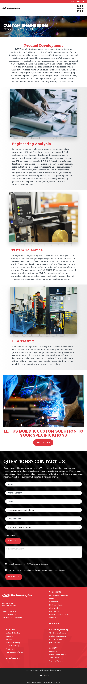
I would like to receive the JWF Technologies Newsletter (27, 564)
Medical (9, 639)
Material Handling (13, 642)
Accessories (53, 618)
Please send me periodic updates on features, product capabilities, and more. (35, 570)
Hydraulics (53, 598)
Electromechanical (56, 605)
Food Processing (12, 646)
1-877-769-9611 (16, 617)
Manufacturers (13, 658)
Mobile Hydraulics (13, 633)
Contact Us (53, 651)
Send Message (13, 577)
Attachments (10, 535)
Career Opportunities (57, 654)
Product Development (58, 636)
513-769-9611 (13, 611)
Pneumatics (54, 611)
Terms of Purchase (56, 661)
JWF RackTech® (55, 642)
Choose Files (13, 541)
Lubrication (53, 602)
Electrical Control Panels (59, 614)
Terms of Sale (54, 658)
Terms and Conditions (34, 682)
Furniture (9, 649)
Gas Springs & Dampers (58, 595)
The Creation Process (57, 633)
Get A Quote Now (43, 442)
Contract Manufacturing (16, 652)
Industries (10, 629)
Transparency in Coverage (51, 682)
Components (55, 592)
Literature (54, 623)
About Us (53, 648)
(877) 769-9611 (78, 1)
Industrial (9, 636)
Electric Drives (54, 608)
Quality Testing (55, 639)
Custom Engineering (58, 629)
